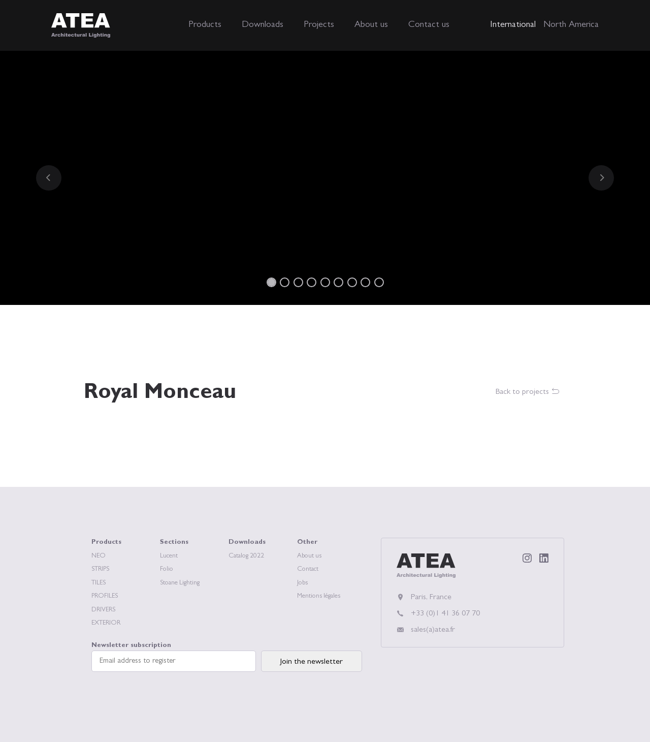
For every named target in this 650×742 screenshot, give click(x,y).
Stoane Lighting (180, 583)
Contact (307, 569)
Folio (166, 569)
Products (204, 25)
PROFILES (104, 596)
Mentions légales (318, 596)
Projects (319, 25)
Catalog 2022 (246, 556)
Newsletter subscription (173, 657)
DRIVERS (103, 610)
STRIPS (100, 569)
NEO (98, 556)
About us (371, 25)
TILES (98, 583)
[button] (49, 178)
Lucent (169, 556)
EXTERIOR (105, 623)
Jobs (302, 583)
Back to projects (528, 392)
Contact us (428, 25)
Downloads (262, 25)
